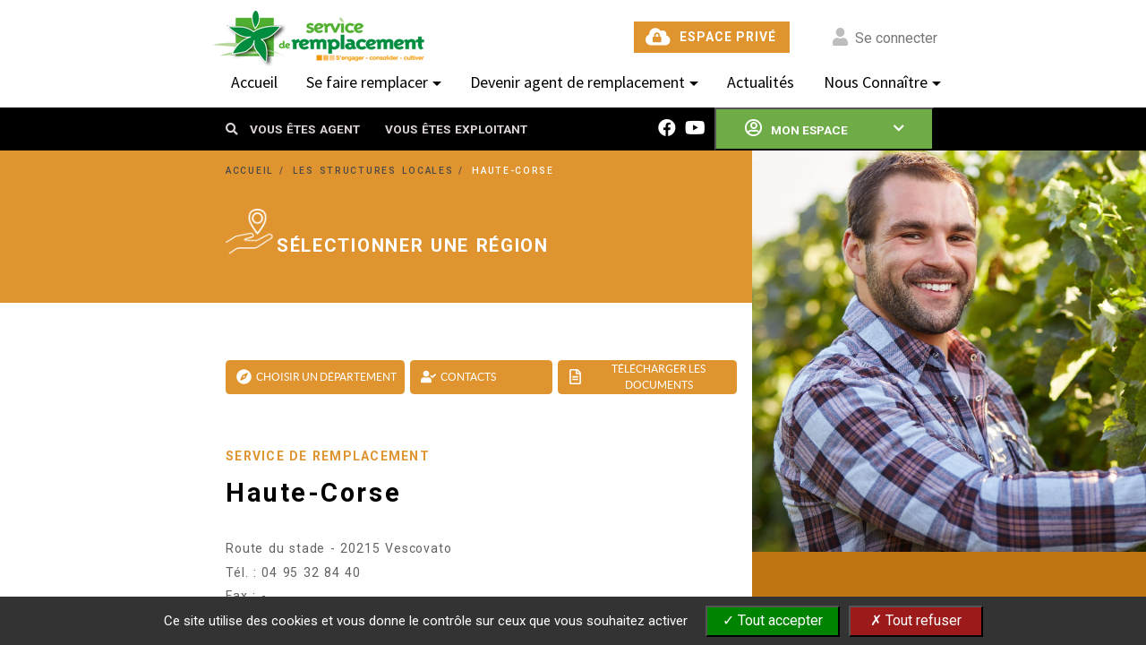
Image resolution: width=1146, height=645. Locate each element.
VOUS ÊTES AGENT (305, 129)
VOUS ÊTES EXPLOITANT (456, 129)
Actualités (760, 82)
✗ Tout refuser (916, 620)
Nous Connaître (876, 82)
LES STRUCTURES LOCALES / (381, 171)
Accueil (254, 82)
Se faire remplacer (367, 82)
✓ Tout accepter (773, 620)
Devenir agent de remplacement (577, 82)
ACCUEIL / (258, 171)
